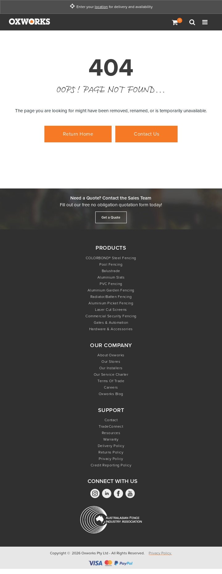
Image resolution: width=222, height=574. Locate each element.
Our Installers (111, 368)
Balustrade (111, 271)
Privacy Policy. (160, 553)
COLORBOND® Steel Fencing (111, 258)
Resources (111, 433)
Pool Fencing (110, 264)
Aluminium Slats (111, 277)
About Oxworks (111, 355)
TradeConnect (111, 426)
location (101, 7)
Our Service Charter (111, 374)
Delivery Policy (111, 446)
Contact (111, 420)
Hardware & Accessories (111, 329)
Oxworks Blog (111, 394)
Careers (111, 387)
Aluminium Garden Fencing (111, 290)
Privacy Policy (111, 458)
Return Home (78, 133)
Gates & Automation (111, 322)
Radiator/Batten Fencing (111, 296)
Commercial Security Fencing (111, 316)
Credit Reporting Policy (111, 465)
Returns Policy (110, 452)
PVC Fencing (111, 284)
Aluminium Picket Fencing (110, 303)
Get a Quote (110, 217)
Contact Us (146, 133)
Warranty (110, 439)
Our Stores (110, 361)
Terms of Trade (110, 381)
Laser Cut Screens (111, 309)
